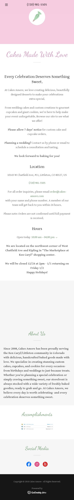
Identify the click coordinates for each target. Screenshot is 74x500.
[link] (37, 10)
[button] (9, 5)
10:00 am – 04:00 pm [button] (43, 237)
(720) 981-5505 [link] (37, 5)
